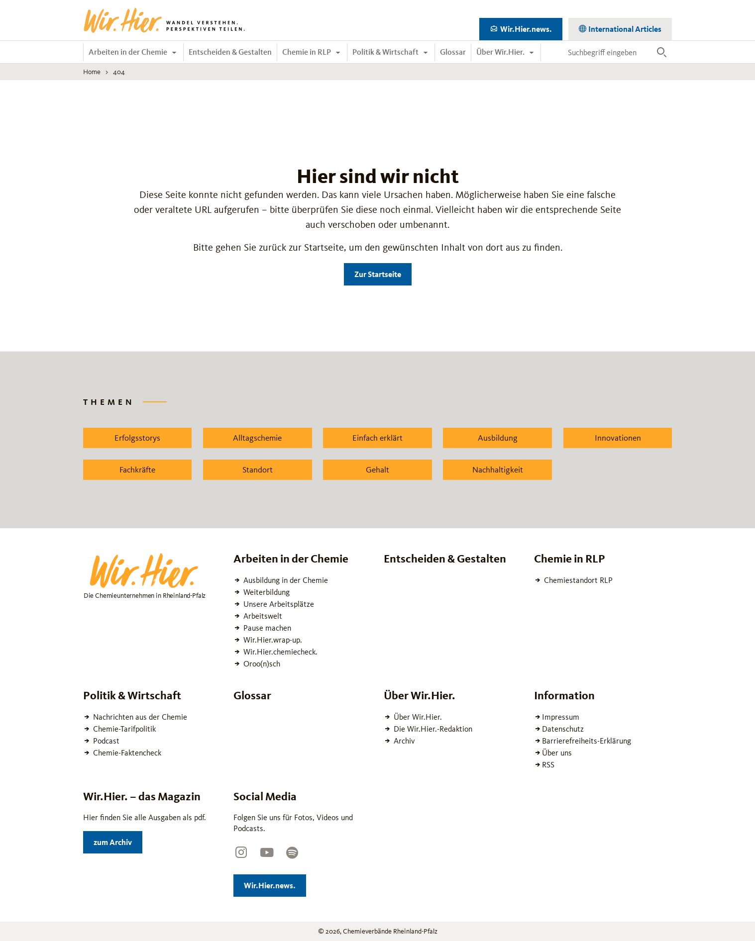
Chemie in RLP (307, 52)
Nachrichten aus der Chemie (139, 717)
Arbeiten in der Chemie (129, 52)
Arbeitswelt (261, 616)
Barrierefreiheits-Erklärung (586, 741)
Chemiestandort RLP (577, 580)
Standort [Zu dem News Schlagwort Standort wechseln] (257, 469)
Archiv (403, 741)
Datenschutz (563, 729)
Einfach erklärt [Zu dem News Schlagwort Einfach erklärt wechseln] (377, 438)
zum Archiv (118, 840)
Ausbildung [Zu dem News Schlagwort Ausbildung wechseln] (498, 438)
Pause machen (266, 628)
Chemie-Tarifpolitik (123, 729)
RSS (548, 764)
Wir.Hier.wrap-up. (271, 640)
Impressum (560, 717)
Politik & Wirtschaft (386, 52)
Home (92, 71)
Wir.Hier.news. (530, 27)
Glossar (453, 52)
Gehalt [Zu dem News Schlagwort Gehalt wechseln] (377, 469)
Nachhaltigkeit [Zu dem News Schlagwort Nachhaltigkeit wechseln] (497, 469)
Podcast (105, 741)
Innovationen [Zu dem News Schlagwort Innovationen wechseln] (618, 438)
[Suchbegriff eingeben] (607, 52)
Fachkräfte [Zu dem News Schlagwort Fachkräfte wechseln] (137, 469)
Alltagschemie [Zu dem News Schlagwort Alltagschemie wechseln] (257, 438)
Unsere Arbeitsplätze (277, 604)
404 (119, 71)
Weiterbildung (265, 592)
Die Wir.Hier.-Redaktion (432, 729)
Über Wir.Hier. (501, 52)
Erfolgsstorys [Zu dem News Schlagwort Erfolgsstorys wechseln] (137, 438)
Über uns (557, 752)
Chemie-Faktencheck (126, 752)
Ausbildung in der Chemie (284, 580)
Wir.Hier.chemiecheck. (279, 652)
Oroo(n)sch (260, 663)
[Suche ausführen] (661, 52)
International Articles (624, 27)
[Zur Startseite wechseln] (165, 20)
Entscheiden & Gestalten (230, 52)
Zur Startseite (377, 274)
